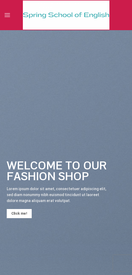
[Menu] (7, 15)
